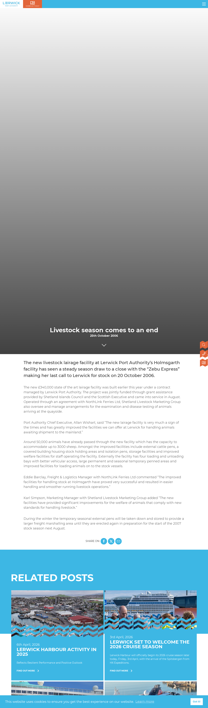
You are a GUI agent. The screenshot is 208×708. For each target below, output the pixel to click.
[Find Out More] (57, 635)
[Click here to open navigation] (204, 4)
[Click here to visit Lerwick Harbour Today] (204, 363)
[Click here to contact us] (204, 354)
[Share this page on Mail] (118, 541)
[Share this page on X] (111, 541)
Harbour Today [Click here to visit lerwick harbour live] (32, 6)
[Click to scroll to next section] (104, 344)
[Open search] (204, 345)
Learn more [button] (144, 702)
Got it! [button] (196, 701)
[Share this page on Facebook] (104, 541)
